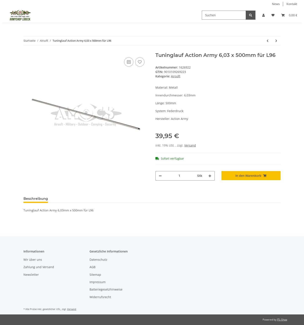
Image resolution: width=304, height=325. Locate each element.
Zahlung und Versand (38, 267)
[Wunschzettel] (273, 15)
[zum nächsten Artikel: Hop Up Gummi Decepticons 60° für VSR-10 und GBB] (276, 40)
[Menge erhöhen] (209, 175)
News (276, 4)
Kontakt (291, 4)
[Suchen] (224, 15)
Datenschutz (98, 260)
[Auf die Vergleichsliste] (128, 62)
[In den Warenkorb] (251, 175)
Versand (190, 145)
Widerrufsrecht (100, 297)
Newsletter (31, 275)
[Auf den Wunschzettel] (139, 62)
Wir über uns (32, 260)
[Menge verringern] (160, 175)
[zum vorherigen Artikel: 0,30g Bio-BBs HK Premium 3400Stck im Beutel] (267, 40)
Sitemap (95, 275)
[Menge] (179, 175)
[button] (263, 15)
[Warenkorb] (289, 15)
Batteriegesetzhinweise (106, 289)
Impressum (98, 282)
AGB (92, 267)
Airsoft (175, 76)
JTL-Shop (282, 319)
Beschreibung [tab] (35, 199)
